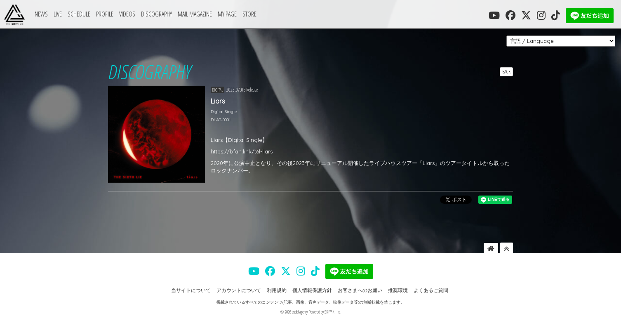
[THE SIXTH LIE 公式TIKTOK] (555, 15)
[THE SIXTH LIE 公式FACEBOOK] (510, 15)
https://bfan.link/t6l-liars (242, 151)
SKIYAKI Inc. (333, 312)
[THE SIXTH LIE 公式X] (526, 15)
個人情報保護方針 (312, 290)
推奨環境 (398, 290)
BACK (506, 71)
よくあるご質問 (431, 290)
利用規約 (277, 290)
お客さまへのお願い (360, 290)
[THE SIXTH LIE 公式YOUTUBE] (494, 15)
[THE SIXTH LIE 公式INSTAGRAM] (541, 15)
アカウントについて (238, 290)
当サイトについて (191, 290)
